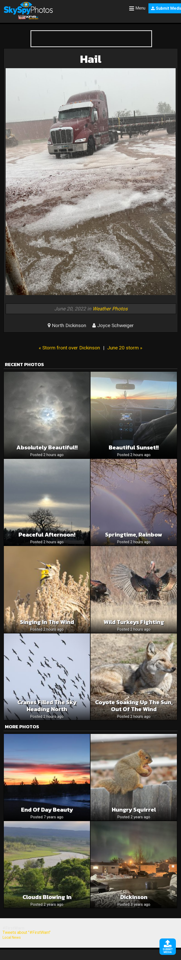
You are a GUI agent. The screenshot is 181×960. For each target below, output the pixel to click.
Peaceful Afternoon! (46, 534)
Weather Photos (110, 309)
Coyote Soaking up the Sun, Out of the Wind (134, 706)
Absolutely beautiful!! (47, 447)
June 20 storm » (124, 348)
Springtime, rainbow (133, 534)
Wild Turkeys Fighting (134, 622)
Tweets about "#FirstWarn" (27, 932)
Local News (12, 937)
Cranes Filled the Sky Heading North (46, 706)
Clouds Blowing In (47, 897)
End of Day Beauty (47, 809)
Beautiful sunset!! (134, 447)
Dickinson (133, 897)
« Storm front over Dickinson (69, 348)
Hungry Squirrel (134, 809)
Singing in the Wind (47, 622)
